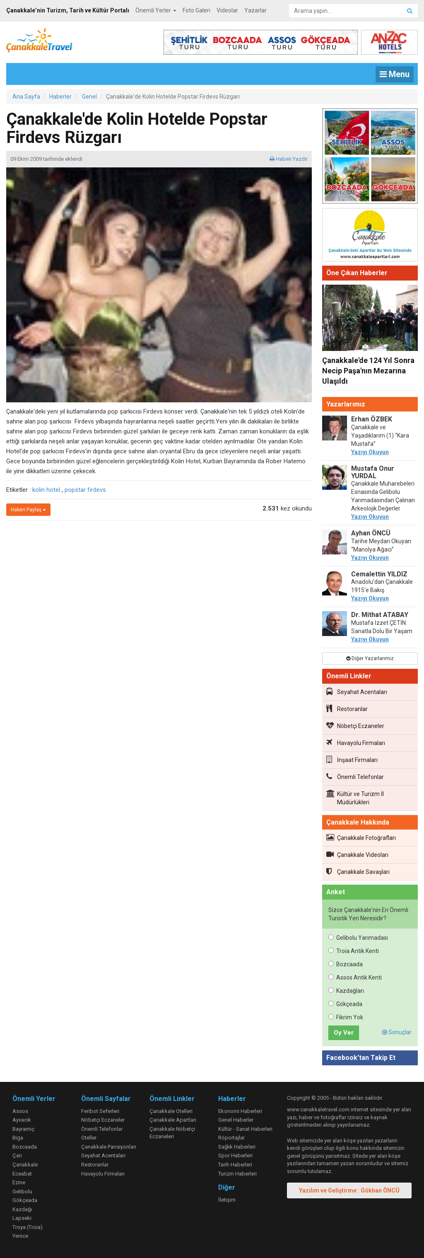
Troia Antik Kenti (353, 951)
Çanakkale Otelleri (171, 1111)
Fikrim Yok (345, 1017)
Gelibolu (22, 1191)
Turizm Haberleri (237, 1174)
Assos (20, 1111)
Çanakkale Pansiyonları (108, 1147)
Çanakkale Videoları (357, 854)
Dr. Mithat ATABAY (379, 615)
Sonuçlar (397, 1032)
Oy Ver (344, 1032)
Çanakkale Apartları (172, 1120)
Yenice (20, 1236)
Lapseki (21, 1218)
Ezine (18, 1182)
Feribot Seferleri (100, 1111)
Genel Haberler (235, 1120)
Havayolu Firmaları (355, 742)
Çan (17, 1155)
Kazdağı (22, 1209)
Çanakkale (25, 1164)
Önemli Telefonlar (355, 776)
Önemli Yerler (155, 10)
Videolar (227, 10)
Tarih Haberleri (235, 1164)
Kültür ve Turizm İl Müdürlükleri (355, 798)
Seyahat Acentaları (356, 691)
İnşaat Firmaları (352, 759)
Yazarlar (255, 10)
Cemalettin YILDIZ (379, 574)
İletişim (227, 1200)
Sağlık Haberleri (236, 1147)
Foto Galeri (196, 10)
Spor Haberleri (235, 1155)
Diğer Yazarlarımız (370, 658)
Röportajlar (231, 1138)
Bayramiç (23, 1129)
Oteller (88, 1138)
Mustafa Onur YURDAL (372, 472)
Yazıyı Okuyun (370, 452)
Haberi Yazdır (289, 159)
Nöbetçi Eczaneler (355, 725)
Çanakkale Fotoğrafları (361, 837)
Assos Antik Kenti (355, 977)
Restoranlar (347, 708)
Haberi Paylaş (28, 510)
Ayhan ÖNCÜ (370, 533)
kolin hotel (46, 490)
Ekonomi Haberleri (240, 1111)
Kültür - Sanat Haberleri (245, 1129)
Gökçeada (345, 1004)
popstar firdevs (85, 490)
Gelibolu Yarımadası (358, 937)
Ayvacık (21, 1120)
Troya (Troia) (27, 1227)
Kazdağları (346, 990)
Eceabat (22, 1174)
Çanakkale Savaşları (358, 871)
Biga (17, 1138)
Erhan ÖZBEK (371, 419)
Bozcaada (345, 964)
